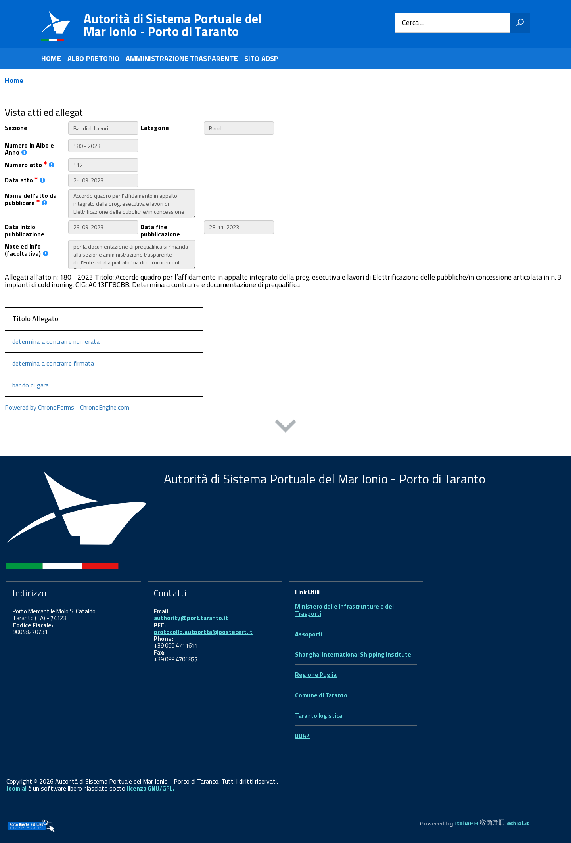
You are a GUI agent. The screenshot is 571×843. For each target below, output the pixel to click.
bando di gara (30, 385)
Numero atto (29, 164)
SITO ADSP (261, 58)
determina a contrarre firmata (53, 363)
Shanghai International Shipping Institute (353, 654)
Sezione (16, 127)
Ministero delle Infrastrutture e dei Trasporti (344, 610)
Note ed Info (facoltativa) (26, 249)
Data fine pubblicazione (160, 230)
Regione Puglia (316, 674)
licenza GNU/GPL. (150, 788)
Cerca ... (413, 23)
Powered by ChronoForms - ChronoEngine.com (67, 407)
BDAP (302, 735)
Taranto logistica (318, 715)
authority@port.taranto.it (191, 618)
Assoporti (308, 634)
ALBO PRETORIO (93, 58)
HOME (51, 58)
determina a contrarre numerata (56, 341)
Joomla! (16, 788)
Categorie (154, 127)
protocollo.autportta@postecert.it (203, 631)
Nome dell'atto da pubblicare (31, 199)
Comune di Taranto (321, 695)
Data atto (25, 179)
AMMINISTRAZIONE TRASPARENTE (182, 58)
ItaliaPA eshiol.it (492, 823)
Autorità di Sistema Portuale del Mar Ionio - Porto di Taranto (173, 25)
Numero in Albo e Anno (29, 148)
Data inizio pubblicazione (24, 230)
